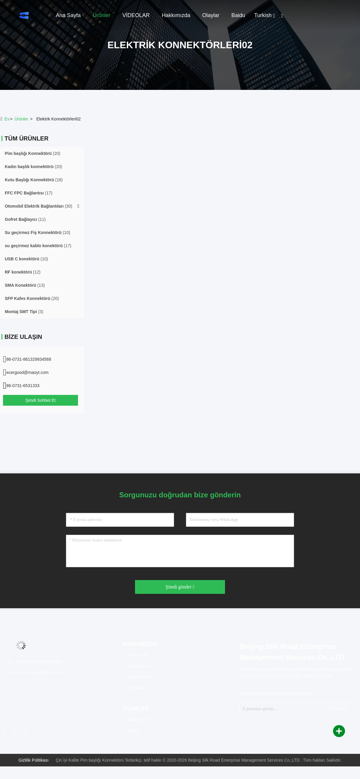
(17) (28, 193)
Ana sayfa (68, 15)
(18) (34, 179)
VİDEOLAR (136, 15)
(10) (37, 232)
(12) (22, 272)
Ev (6, 119)
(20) (32, 153)
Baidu (238, 15)
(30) (38, 206)
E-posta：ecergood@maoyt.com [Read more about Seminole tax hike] (36, 672)
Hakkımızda (176, 15)
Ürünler (101, 15)
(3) (24, 311)
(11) (25, 219)
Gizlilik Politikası (34, 760)
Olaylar (210, 15)
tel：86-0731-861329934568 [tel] (32, 661)
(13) (25, 285)
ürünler (21, 119)
